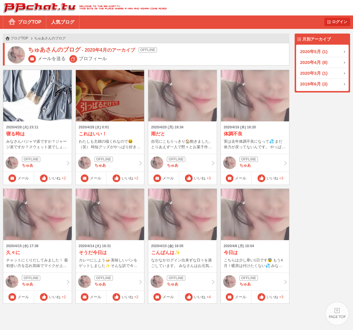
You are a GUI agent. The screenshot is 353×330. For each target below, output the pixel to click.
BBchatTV (83, 7)
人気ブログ (62, 22)
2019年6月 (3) (314, 83)
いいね (57, 178)
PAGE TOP (337, 314)
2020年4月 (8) (314, 62)
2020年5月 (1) (314, 51)
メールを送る (52, 58)
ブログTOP (29, 22)
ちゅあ (37, 162)
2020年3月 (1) (314, 73)
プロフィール (93, 58)
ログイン (339, 22)
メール (23, 178)
